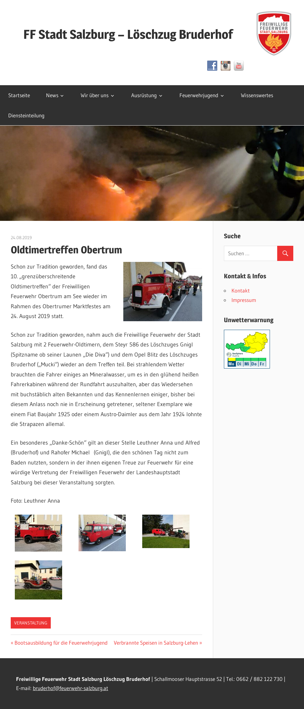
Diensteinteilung (26, 115)
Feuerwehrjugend (198, 95)
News (52, 95)
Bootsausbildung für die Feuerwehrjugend (61, 642)
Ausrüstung (144, 95)
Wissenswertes (257, 95)
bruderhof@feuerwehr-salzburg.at (70, 688)
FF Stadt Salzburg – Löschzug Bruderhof (128, 34)
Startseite (19, 95)
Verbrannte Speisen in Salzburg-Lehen (156, 642)
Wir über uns (94, 95)
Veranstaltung (30, 623)
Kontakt (240, 290)
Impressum (243, 300)
